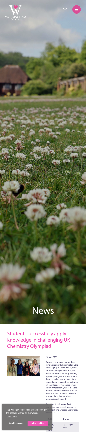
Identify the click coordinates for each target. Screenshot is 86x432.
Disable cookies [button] (16, 423)
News (43, 310)
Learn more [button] (12, 416)
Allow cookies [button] (37, 423)
